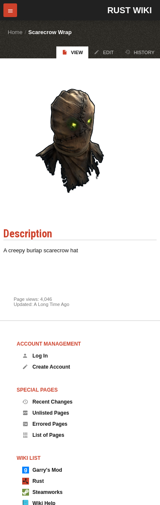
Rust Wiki (129, 10)
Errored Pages (44, 424)
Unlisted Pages (45, 413)
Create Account (46, 367)
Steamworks (42, 492)
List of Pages (43, 435)
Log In (35, 355)
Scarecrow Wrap (50, 32)
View (72, 52)
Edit (103, 52)
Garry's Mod (42, 470)
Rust (33, 481)
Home (15, 32)
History (140, 52)
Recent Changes (47, 401)
